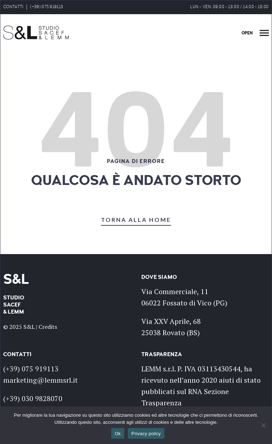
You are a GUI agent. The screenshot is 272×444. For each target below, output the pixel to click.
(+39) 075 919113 (46, 7)
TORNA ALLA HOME (136, 219)
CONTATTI (13, 7)
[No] (263, 425)
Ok (118, 433)
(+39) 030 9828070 (32, 398)
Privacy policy (146, 433)
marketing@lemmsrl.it (40, 380)
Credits (48, 327)
